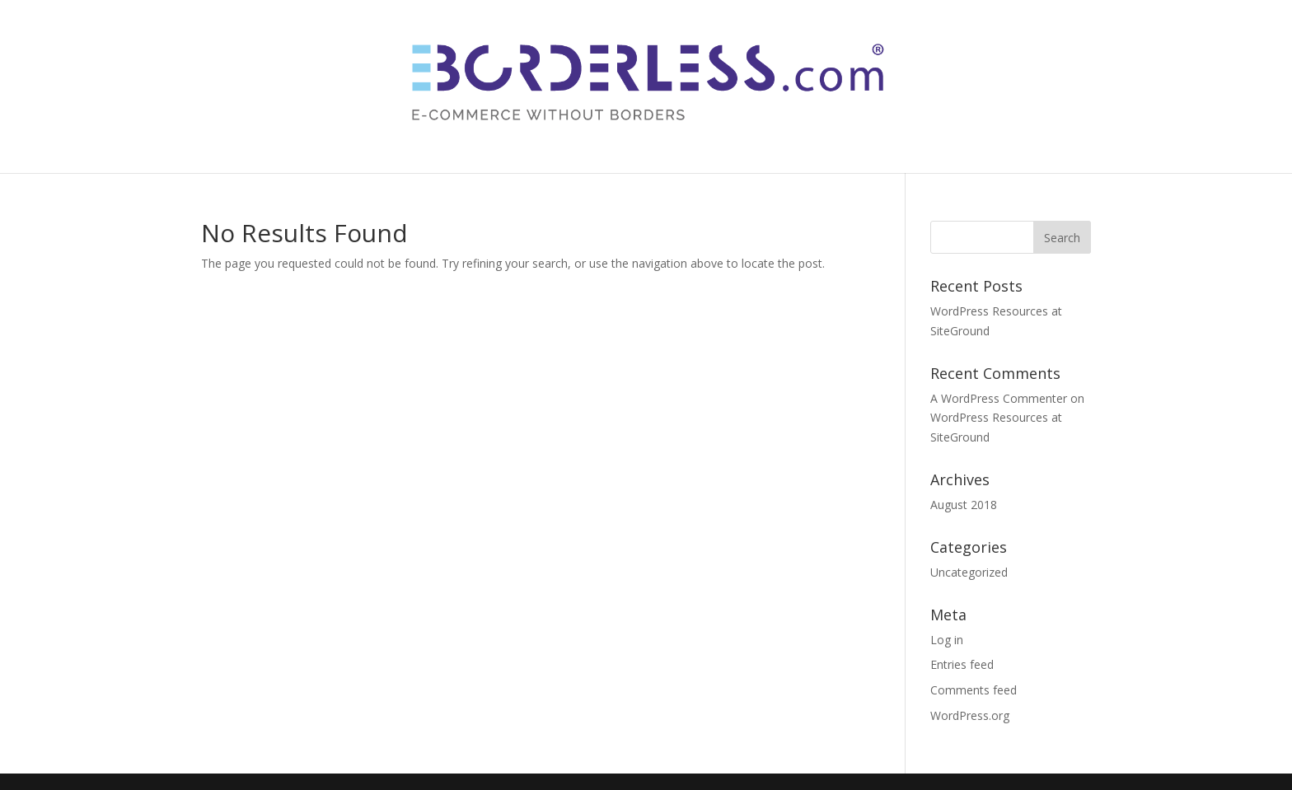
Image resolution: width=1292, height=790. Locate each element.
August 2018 (963, 504)
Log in (946, 639)
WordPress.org (969, 715)
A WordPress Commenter (998, 398)
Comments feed (973, 690)
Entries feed (962, 664)
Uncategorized (969, 572)
